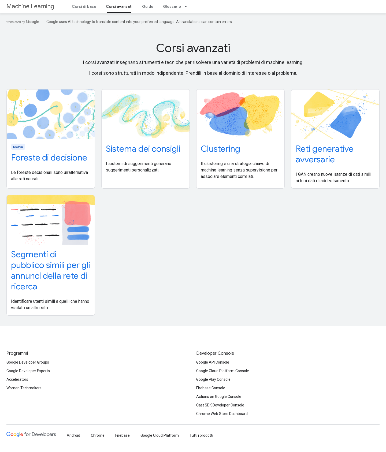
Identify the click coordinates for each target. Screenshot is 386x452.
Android (73, 435)
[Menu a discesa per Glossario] (187, 6)
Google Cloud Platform (159, 435)
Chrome (98, 435)
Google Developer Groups (27, 362)
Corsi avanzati (193, 48)
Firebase (122, 435)
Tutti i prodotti (201, 435)
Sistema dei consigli (143, 148)
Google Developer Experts (28, 371)
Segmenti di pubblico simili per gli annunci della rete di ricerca (50, 270)
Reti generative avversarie (325, 154)
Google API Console (212, 362)
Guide (147, 6)
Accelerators (17, 379)
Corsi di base (84, 6)
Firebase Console (210, 388)
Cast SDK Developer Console (220, 405)
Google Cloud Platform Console (222, 371)
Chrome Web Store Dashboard (222, 414)
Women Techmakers (24, 388)
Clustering (220, 148)
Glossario (172, 6)
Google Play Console (213, 379)
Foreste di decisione (49, 157)
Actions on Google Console (218, 396)
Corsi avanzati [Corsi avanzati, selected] (119, 6)
